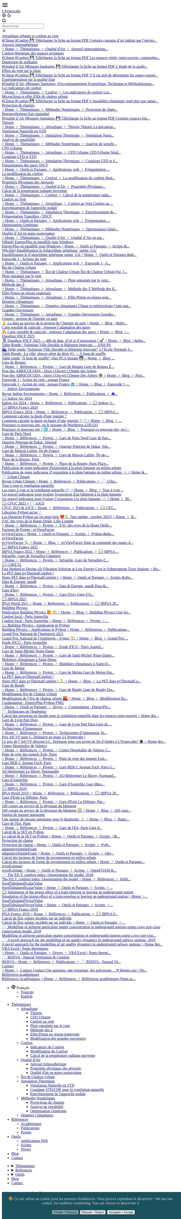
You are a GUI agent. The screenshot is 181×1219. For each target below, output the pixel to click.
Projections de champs (47, 1102)
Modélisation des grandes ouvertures (58, 1038)
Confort (27, 1043)
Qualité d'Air (30, 1060)
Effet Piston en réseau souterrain (54, 1034)
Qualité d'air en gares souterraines (56, 1073)
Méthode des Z (41, 1030)
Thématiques (21, 1004)
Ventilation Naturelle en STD (52, 1085)
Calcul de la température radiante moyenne (62, 1055)
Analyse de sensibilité (46, 1107)
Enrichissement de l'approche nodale (58, 1094)
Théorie (36, 1013)
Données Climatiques (37, 1115)
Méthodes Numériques (38, 1098)
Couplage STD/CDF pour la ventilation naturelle (67, 1090)
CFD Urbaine (40, 1017)
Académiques (31, 1124)
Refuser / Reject (93, 1212)
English (26, 996)
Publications (30, 1128)
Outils (16, 1136)
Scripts (26, 1145)
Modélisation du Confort (49, 1051)
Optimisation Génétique (48, 1111)
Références (19, 1119)
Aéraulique (29, 1009)
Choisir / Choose (65, 1212)
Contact (17, 1158)
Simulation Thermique (38, 1081)
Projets (26, 1132)
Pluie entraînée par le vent (50, 1026)
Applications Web (34, 1141)
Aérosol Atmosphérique (48, 1064)
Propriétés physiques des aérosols (55, 1068)
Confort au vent (42, 1021)
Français (27, 992)
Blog (15, 1154)
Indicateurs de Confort (47, 1047)
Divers (26, 1149)
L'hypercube (11, 11)
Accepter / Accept (121, 1212)
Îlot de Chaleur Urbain (38, 1077)
